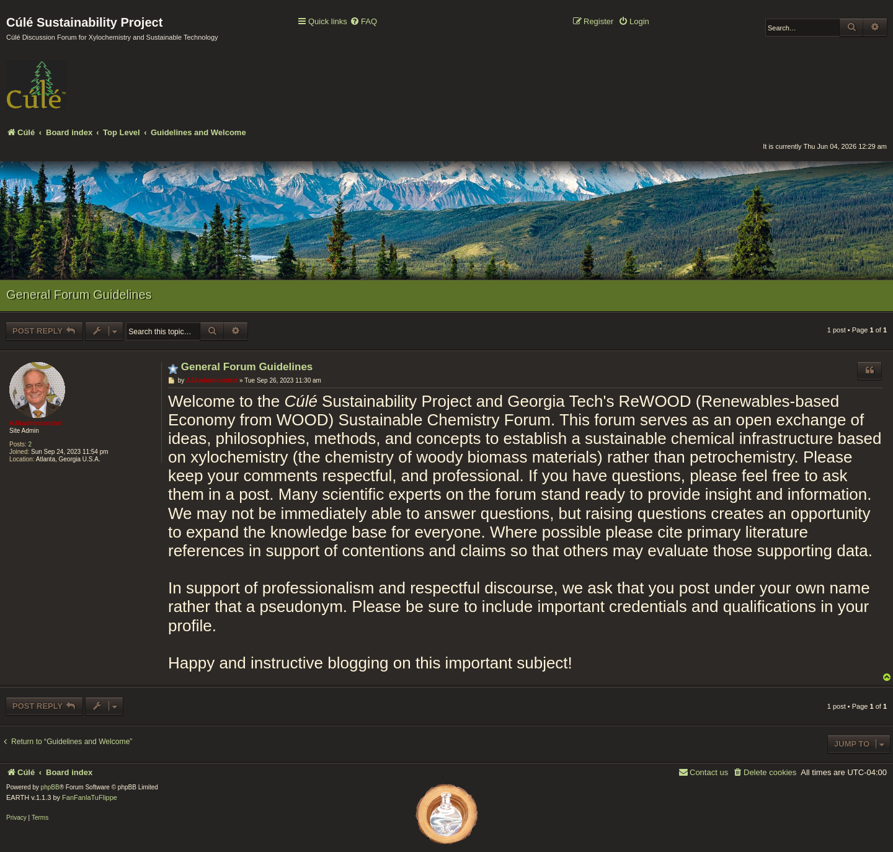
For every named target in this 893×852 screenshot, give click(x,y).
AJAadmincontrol (35, 423)
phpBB (50, 787)
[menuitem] (363, 22)
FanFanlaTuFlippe (89, 797)
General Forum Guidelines (79, 294)
